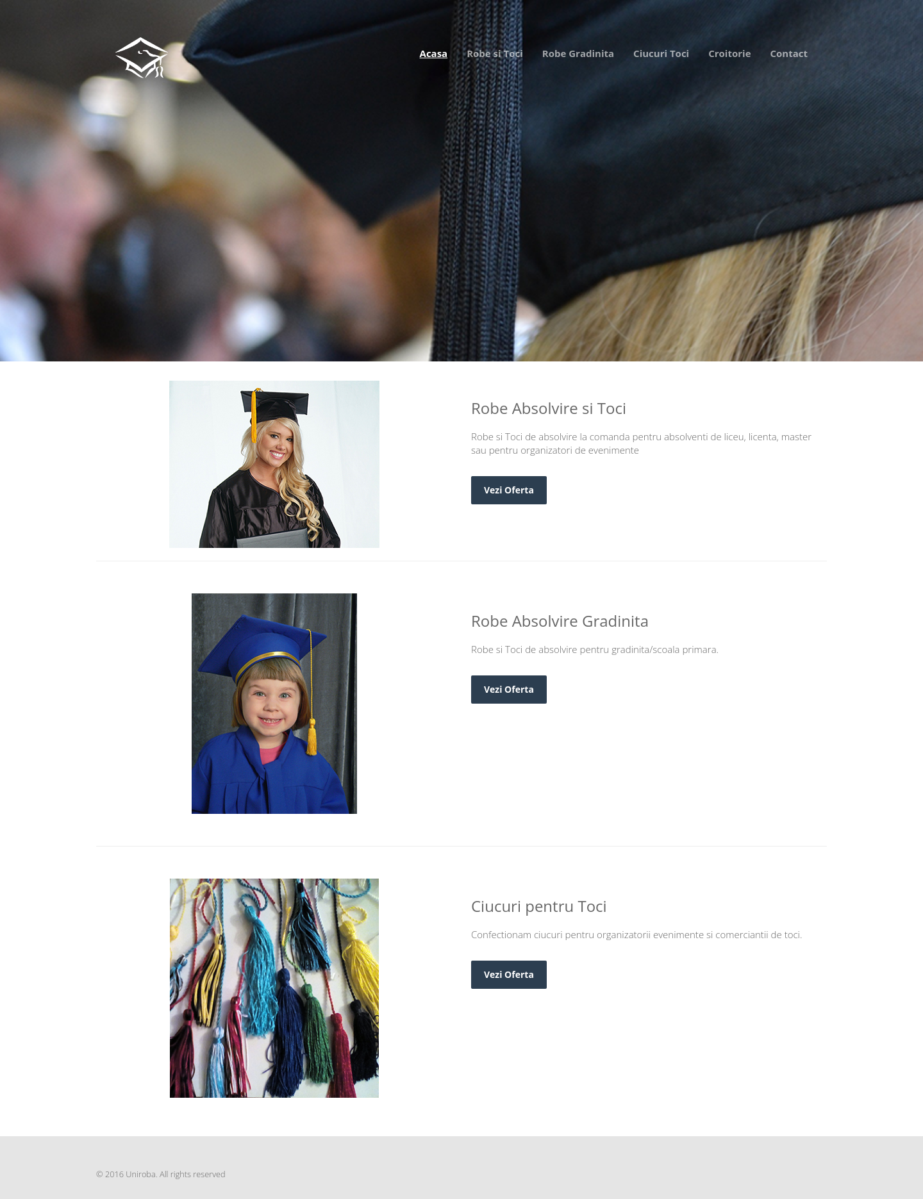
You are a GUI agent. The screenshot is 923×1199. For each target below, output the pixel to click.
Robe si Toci (495, 53)
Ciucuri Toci (661, 53)
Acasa (434, 53)
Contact (789, 53)
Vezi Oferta (172, 270)
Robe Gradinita (578, 53)
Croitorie (729, 53)
